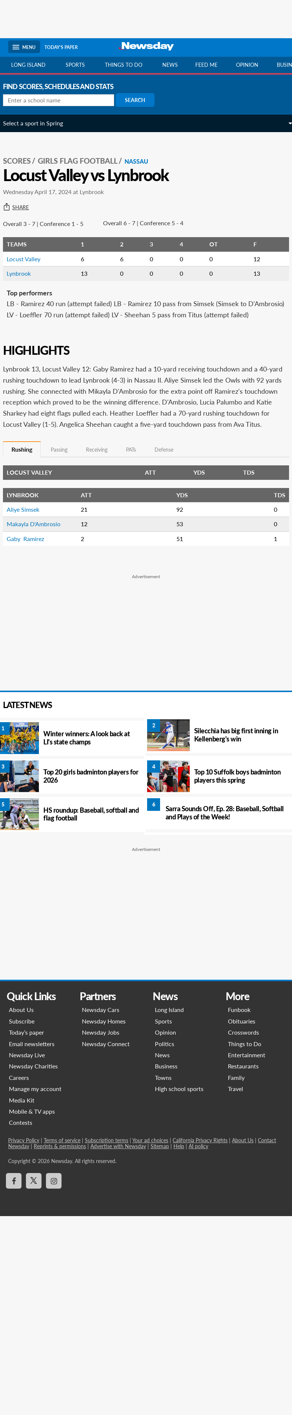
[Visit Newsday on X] (35, 1203)
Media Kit (23, 1122)
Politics (164, 1065)
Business (166, 1088)
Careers (20, 1099)
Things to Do (244, 1065)
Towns (163, 1099)
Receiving (102, 472)
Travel (234, 1110)
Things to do (123, 65)
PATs (136, 472)
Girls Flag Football (83, 160)
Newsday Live (28, 1076)
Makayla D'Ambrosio (39, 546)
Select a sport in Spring (38, 123)
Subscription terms (107, 1162)
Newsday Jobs (101, 1054)
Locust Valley (29, 258)
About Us (22, 1031)
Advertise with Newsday (119, 1168)
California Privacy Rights (201, 1162)
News (170, 65)
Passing (64, 472)
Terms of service (63, 1162)
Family (235, 1099)
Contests (21, 1144)
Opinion (247, 65)
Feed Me (206, 65)
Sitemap (161, 1168)
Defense (169, 472)
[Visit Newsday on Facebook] (15, 1203)
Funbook (238, 1031)
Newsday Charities (34, 1088)
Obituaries (241, 1042)
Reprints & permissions (61, 1168)
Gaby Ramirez (30, 560)
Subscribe (23, 1042)
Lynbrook (24, 273)
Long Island (28, 65)
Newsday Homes (104, 1042)
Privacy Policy (24, 1162)
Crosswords (242, 1054)
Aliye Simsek (28, 531)
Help (180, 1168)
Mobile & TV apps (33, 1133)
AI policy (199, 1168)
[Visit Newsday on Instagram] (55, 1203)
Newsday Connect (106, 1065)
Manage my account (36, 1110)
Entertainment (246, 1076)
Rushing (27, 471)
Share (21, 207)
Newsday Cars (101, 1031)
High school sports (179, 1110)
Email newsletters (33, 1065)
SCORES (22, 160)
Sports (75, 65)
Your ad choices (151, 1162)
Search (140, 100)
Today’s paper (27, 1054)
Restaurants (242, 1088)
